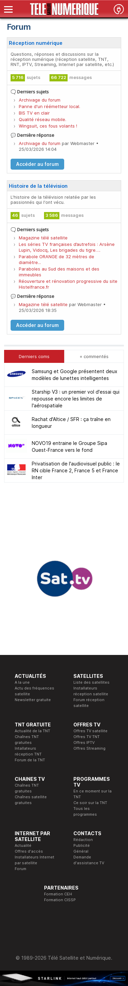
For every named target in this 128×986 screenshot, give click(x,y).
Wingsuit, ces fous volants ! (48, 126)
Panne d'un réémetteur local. (49, 106)
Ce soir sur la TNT (90, 802)
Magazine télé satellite (43, 237)
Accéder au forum (37, 164)
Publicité (81, 845)
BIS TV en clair (34, 113)
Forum (20, 868)
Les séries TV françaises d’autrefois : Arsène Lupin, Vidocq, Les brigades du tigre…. (67, 247)
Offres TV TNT (86, 736)
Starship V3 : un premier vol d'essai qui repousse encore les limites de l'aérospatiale (75, 398)
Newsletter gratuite (33, 699)
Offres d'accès (29, 851)
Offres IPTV (84, 742)
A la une (22, 682)
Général (80, 851)
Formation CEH (58, 894)
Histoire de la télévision (38, 186)
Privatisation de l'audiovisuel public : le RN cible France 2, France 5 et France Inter (76, 470)
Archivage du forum (39, 100)
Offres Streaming (89, 748)
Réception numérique (35, 43)
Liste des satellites (91, 682)
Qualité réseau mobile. (42, 119)
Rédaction (83, 839)
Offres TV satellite (90, 730)
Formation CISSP (60, 899)
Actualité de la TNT (32, 730)
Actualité (23, 845)
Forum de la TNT (30, 760)
